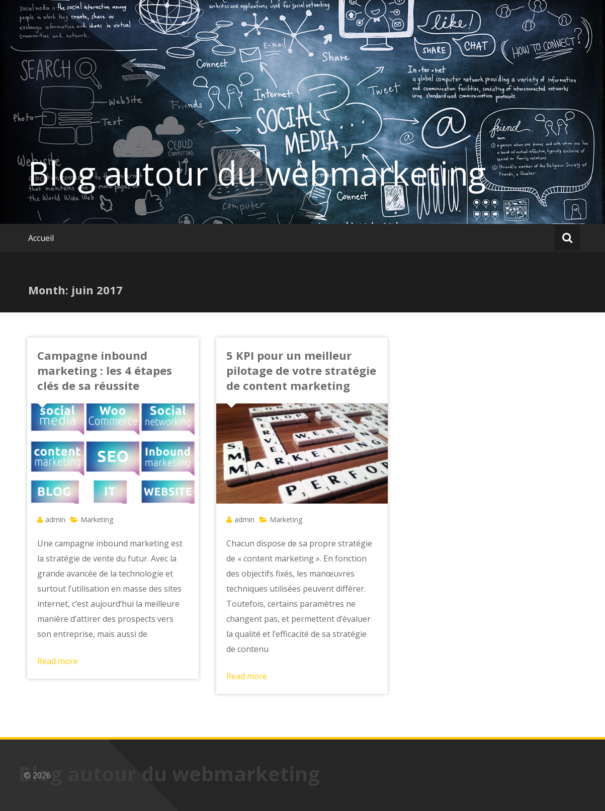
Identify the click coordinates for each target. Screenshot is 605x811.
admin (55, 519)
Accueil (41, 238)
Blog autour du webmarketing (257, 173)
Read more (57, 661)
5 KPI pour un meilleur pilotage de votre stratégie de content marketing (301, 370)
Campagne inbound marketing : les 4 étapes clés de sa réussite (104, 370)
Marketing (96, 519)
